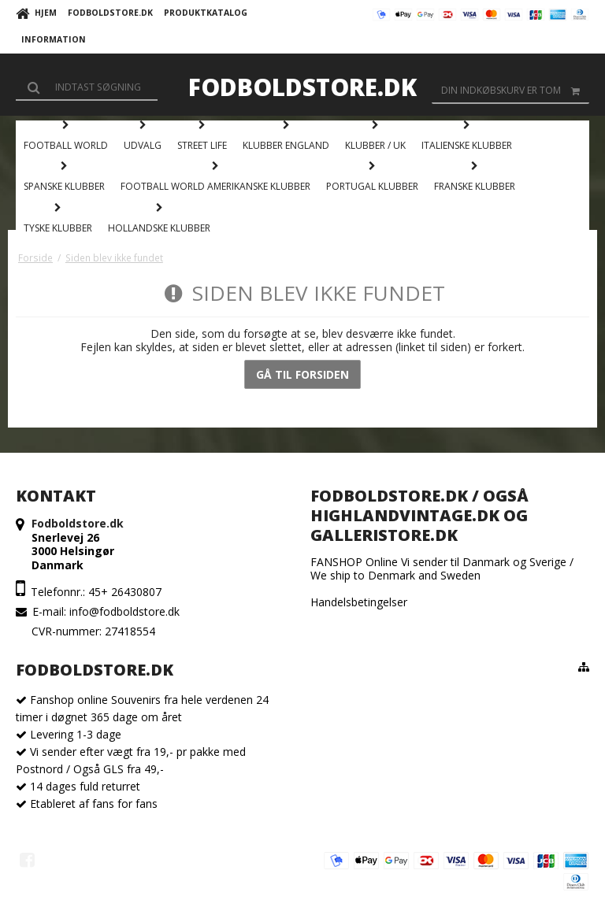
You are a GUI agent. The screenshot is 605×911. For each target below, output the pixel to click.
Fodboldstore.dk (302, 87)
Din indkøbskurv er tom (515, 90)
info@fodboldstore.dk (124, 611)
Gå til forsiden (302, 374)
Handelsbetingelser (358, 601)
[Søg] (87, 86)
